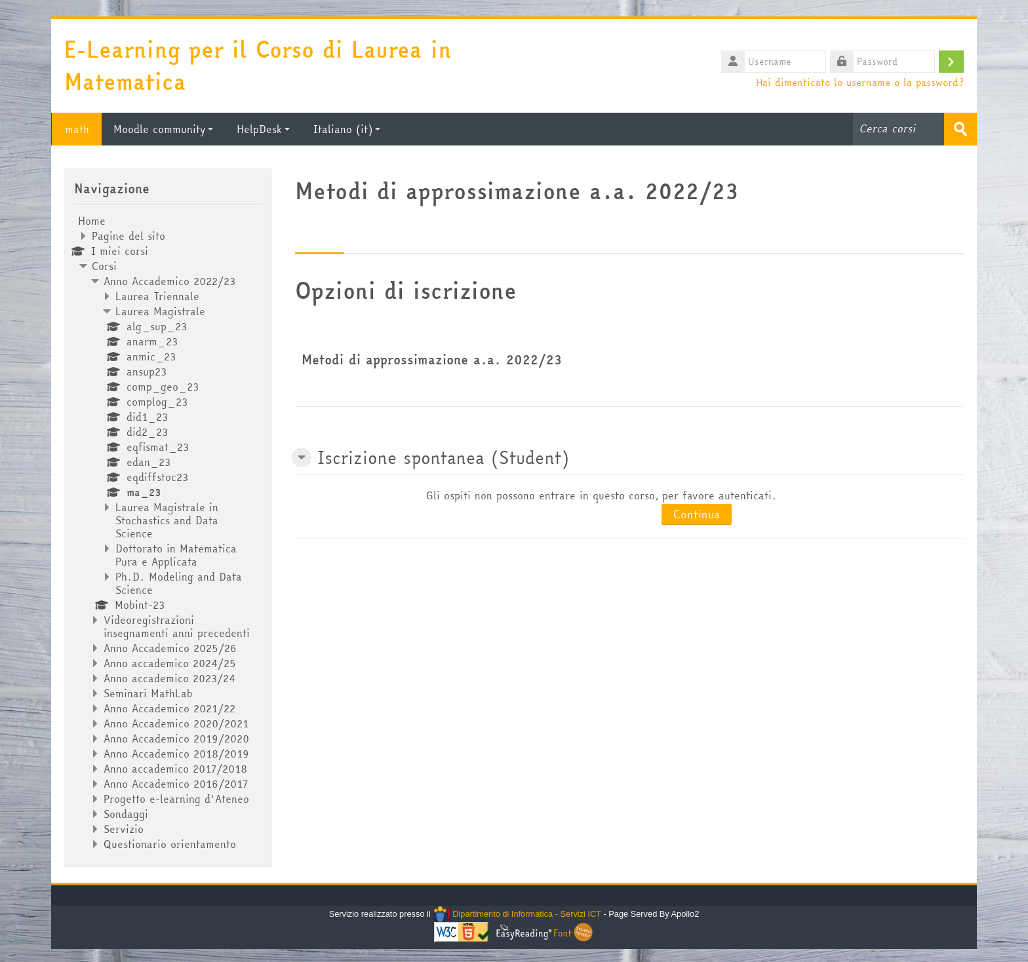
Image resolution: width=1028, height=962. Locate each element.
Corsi (104, 266)
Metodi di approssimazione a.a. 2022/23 (432, 360)
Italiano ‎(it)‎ (346, 129)
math (76, 129)
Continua (696, 514)
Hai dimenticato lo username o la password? (860, 82)
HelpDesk (263, 129)
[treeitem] (168, 532)
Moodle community (163, 129)
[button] (301, 457)
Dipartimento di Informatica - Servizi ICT (517, 914)
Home (92, 221)
